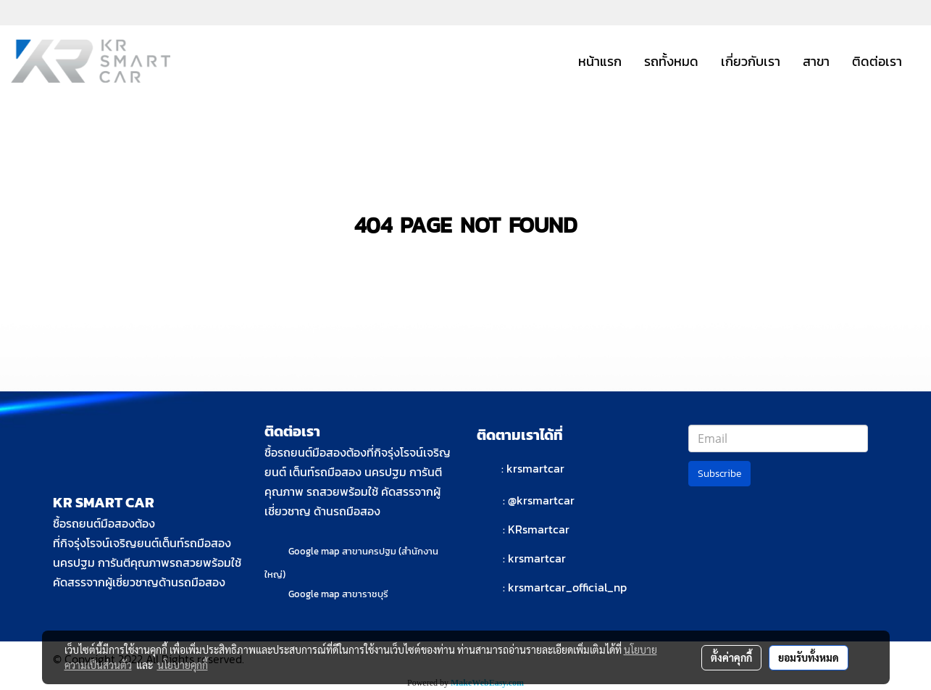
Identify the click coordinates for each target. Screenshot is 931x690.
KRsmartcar (538, 529)
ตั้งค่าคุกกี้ (731, 657)
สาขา (816, 61)
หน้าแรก (600, 61)
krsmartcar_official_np (567, 587)
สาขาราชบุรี (365, 594)
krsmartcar (535, 468)
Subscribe (719, 473)
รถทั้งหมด (671, 61)
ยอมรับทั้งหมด (808, 657)
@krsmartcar (541, 500)
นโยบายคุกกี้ (182, 664)
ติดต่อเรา (877, 61)
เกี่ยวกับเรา (750, 61)
